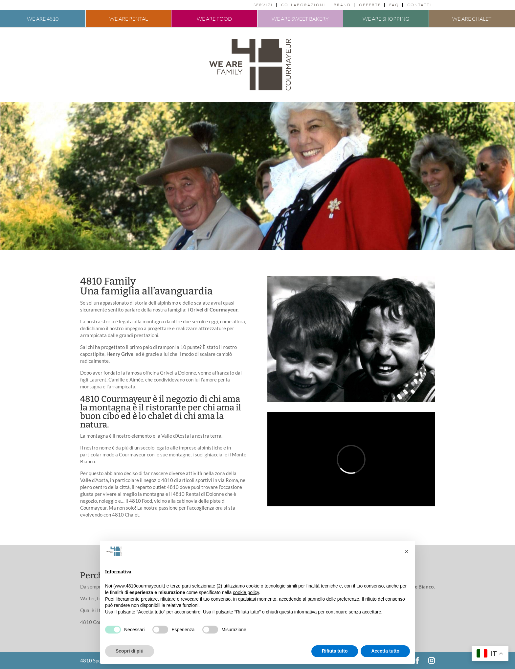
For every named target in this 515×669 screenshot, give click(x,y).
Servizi (263, 5)
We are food (214, 18)
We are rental (128, 18)
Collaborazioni (303, 5)
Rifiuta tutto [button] (335, 651)
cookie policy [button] (246, 592)
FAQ (394, 5)
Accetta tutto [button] (385, 651)
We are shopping (386, 18)
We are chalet (471, 18)
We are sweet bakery (300, 18)
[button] (406, 551)
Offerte (370, 5)
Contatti (419, 5)
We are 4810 (42, 18)
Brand (342, 5)
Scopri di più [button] (130, 651)
